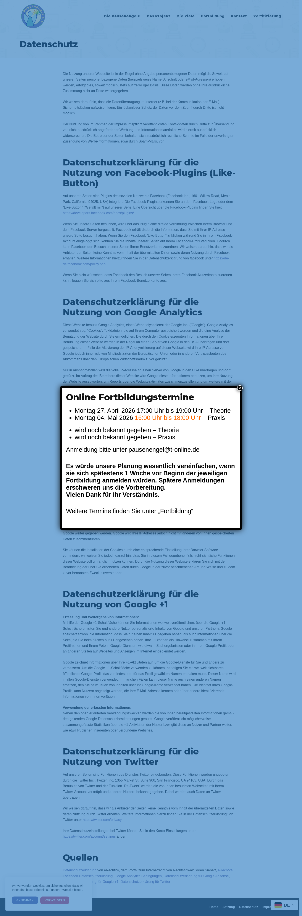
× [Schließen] (239, 388)
